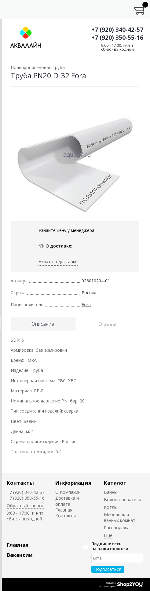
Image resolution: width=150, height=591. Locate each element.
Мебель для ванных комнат (119, 517)
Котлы (110, 507)
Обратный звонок (25, 505)
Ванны (110, 492)
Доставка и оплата (67, 501)
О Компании (68, 492)
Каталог (115, 482)
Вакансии (20, 554)
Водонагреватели (122, 499)
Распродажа (117, 527)
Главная (63, 510)
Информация (73, 482)
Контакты (20, 482)
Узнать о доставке (58, 261)
